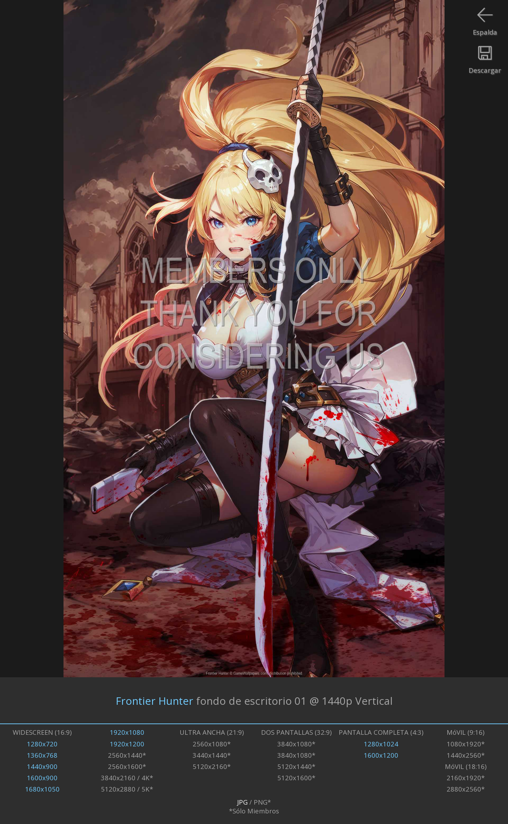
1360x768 (42, 755)
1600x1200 (381, 755)
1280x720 (42, 743)
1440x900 (42, 766)
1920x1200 (127, 743)
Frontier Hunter (154, 700)
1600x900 (42, 777)
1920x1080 (127, 732)
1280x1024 (381, 743)
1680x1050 (42, 788)
